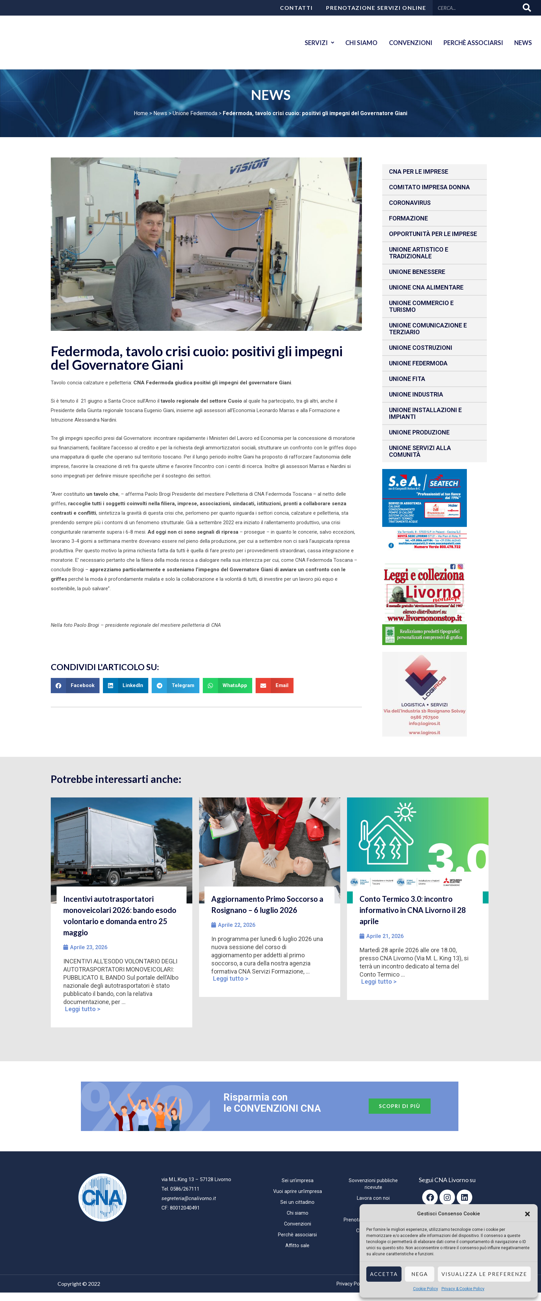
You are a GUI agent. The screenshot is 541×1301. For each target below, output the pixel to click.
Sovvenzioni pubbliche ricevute (373, 1183)
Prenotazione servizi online (376, 7)
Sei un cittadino (297, 1202)
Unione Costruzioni (420, 347)
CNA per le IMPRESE (418, 171)
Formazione (408, 218)
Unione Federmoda (195, 113)
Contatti (296, 7)
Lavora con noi (373, 1198)
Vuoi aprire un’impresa (297, 1191)
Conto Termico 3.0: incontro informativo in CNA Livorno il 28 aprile (413, 910)
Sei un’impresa (297, 1180)
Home (141, 113)
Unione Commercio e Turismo (421, 306)
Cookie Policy (425, 1288)
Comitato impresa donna (429, 187)
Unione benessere (417, 271)
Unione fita (407, 378)
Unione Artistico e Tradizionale (418, 253)
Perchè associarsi (470, 42)
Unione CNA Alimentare (426, 287)
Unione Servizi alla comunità (420, 451)
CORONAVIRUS (410, 202)
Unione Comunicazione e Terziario (428, 329)
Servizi (309, 42)
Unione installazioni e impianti (425, 413)
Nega (419, 1274)
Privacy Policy (352, 1284)
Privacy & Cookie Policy (462, 1288)
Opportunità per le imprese (433, 233)
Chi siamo (354, 42)
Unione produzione (419, 432)
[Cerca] (527, 7)
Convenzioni (405, 42)
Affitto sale (297, 1245)
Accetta (384, 1274)
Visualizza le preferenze (484, 1274)
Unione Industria (416, 394)
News (522, 42)
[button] (527, 1214)
